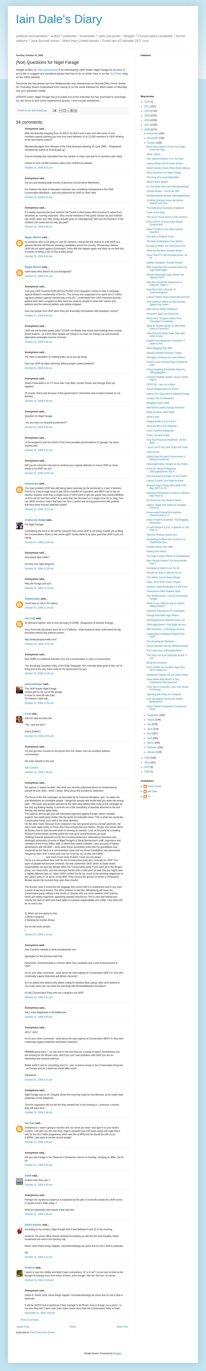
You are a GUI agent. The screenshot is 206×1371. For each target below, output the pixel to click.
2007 (147, 124)
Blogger (117, 1353)
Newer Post (23, 1326)
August (151, 719)
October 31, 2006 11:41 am (39, 644)
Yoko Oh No (153, 452)
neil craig (30, 618)
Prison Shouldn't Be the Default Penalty (167, 646)
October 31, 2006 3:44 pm (38, 1142)
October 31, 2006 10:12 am (39, 509)
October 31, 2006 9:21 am (38, 450)
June (150, 729)
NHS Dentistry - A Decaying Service (165, 629)
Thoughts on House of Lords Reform (166, 357)
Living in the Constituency (160, 398)
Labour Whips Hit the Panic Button (165, 163)
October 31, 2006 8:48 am (38, 368)
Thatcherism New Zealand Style (163, 591)
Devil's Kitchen (33, 1224)
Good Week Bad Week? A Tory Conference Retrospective (163, 681)
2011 (147, 106)
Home (73, 1326)
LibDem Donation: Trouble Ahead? (165, 262)
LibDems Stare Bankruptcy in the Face (167, 586)
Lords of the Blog (156, 212)
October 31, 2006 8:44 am (38, 315)
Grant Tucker (154, 786)
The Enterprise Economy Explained (165, 208)
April (150, 738)
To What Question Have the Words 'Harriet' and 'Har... (165, 202)
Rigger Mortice (33, 237)
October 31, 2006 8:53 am (38, 427)
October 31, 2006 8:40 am (38, 256)
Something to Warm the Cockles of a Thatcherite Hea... (166, 541)
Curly (28, 713)
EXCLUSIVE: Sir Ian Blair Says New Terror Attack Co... (166, 668)
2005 (147, 757)
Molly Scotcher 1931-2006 (160, 412)
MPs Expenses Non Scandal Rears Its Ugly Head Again (167, 268)
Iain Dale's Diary (59, 19)
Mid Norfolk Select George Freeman (166, 407)
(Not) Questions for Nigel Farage (164, 172)
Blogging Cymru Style (158, 403)
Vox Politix (116, 73)
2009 (147, 115)
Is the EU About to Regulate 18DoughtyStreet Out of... (161, 470)
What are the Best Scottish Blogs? (165, 250)
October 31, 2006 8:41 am (38, 276)
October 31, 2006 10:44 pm (39, 1280)
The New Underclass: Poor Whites (165, 241)
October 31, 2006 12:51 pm (39, 736)
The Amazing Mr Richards (160, 641)
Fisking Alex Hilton (156, 551)
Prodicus (30, 1267)
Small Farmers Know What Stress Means (168, 168)
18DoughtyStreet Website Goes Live (166, 620)
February (152, 747)
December (153, 133)
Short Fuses (153, 417)
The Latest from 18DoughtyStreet (164, 650)
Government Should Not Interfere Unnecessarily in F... (164, 514)
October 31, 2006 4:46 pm (38, 1214)
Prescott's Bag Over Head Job (162, 313)
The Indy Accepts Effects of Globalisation (168, 556)
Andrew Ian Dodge (35, 520)
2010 (147, 111)
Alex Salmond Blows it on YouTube (165, 158)
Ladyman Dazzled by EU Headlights (166, 610)
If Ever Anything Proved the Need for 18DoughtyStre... (166, 371)
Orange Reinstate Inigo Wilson (163, 615)
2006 (147, 129)
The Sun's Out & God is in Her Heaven (167, 217)
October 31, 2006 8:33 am (38, 197)
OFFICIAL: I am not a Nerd (161, 384)
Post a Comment (29, 1319)
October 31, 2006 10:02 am (39, 473)
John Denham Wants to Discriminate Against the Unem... (166, 303)
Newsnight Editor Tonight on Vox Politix (167, 464)
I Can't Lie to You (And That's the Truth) (167, 447)
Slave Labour (154, 154)
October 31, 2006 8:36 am (38, 226)
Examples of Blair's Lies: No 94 (163, 568)
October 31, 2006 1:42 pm (38, 997)
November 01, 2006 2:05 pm (40, 1313)
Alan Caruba (31, 767)
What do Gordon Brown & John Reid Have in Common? (166, 327)
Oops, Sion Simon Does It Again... (164, 582)
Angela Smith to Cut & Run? (161, 421)
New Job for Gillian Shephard (162, 309)
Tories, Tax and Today (158, 435)
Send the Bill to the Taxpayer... (163, 426)
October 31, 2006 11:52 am (39, 703)
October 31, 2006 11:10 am (39, 588)
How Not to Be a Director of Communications (161, 291)
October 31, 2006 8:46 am (38, 341)
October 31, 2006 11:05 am (39, 568)
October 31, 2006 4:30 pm (38, 1184)
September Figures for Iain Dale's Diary (167, 674)
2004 (147, 762)
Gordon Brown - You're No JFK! (163, 191)
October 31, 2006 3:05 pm (38, 1017)
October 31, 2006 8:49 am (38, 401)
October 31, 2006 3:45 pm (38, 1165)
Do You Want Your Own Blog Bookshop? (168, 186)
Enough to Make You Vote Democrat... (167, 245)
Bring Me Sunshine (157, 662)
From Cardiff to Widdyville (160, 430)
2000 (147, 771)
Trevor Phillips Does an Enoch (162, 389)
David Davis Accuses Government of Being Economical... (166, 458)
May (149, 733)
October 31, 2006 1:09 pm (38, 772)
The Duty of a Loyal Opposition (163, 177)
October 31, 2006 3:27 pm (38, 1079)
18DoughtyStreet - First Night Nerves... (167, 624)
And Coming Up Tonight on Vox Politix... (168, 476)
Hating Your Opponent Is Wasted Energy (168, 393)
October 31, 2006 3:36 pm (38, 1112)
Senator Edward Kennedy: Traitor (164, 353)
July (149, 724)
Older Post (122, 1326)
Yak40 (28, 1175)
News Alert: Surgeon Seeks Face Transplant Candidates (164, 320)
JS (149, 796)
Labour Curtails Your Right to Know (165, 480)
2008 (147, 120)
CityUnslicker (32, 598)
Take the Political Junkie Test (162, 534)
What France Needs (157, 182)
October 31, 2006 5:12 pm (38, 1257)
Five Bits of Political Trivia (160, 236)
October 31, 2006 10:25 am (39, 542)
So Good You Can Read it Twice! (164, 500)
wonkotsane (31, 483)
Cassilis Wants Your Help (160, 546)
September (153, 715)
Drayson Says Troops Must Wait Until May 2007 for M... (166, 487)
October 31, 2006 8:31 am (38, 167)
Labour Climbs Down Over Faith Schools (168, 297)
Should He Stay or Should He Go (164, 572)
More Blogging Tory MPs (160, 348)
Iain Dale (29, 1123)
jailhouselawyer (33, 684)
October (151, 142)
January (151, 752)
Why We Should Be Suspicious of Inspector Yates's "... (164, 283)
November (153, 138)
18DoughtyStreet (47, 69)
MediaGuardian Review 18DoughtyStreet (168, 195)
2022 (147, 101)
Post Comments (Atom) (42, 1332)
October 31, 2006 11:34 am (39, 607)
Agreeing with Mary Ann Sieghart (164, 694)
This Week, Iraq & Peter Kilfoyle (163, 577)
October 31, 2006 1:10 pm (38, 934)
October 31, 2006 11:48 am (39, 673)
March (150, 742)
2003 (147, 767)
